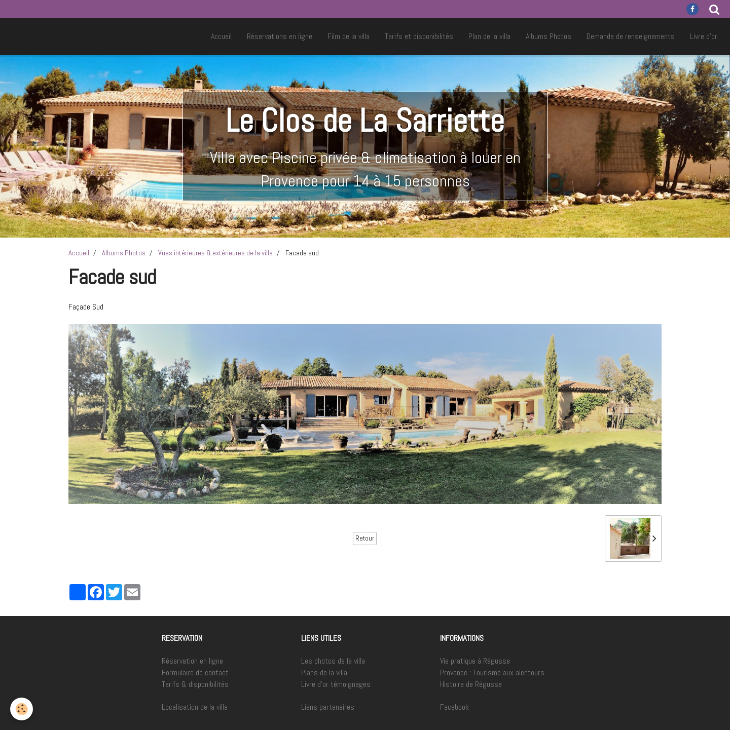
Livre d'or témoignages (336, 684)
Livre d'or (703, 36)
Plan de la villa (489, 36)
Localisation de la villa (195, 707)
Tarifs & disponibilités (195, 684)
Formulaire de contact (195, 672)
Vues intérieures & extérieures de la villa (215, 252)
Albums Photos (548, 36)
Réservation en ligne (192, 661)
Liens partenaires (327, 707)
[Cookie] (21, 709)
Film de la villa (348, 36)
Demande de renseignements (631, 36)
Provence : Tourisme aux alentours (492, 672)
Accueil (221, 36)
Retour (364, 538)
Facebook (454, 707)
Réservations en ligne (279, 36)
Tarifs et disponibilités (419, 36)
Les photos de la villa (333, 661)
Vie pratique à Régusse (475, 661)
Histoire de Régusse (471, 684)
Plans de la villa (324, 672)
